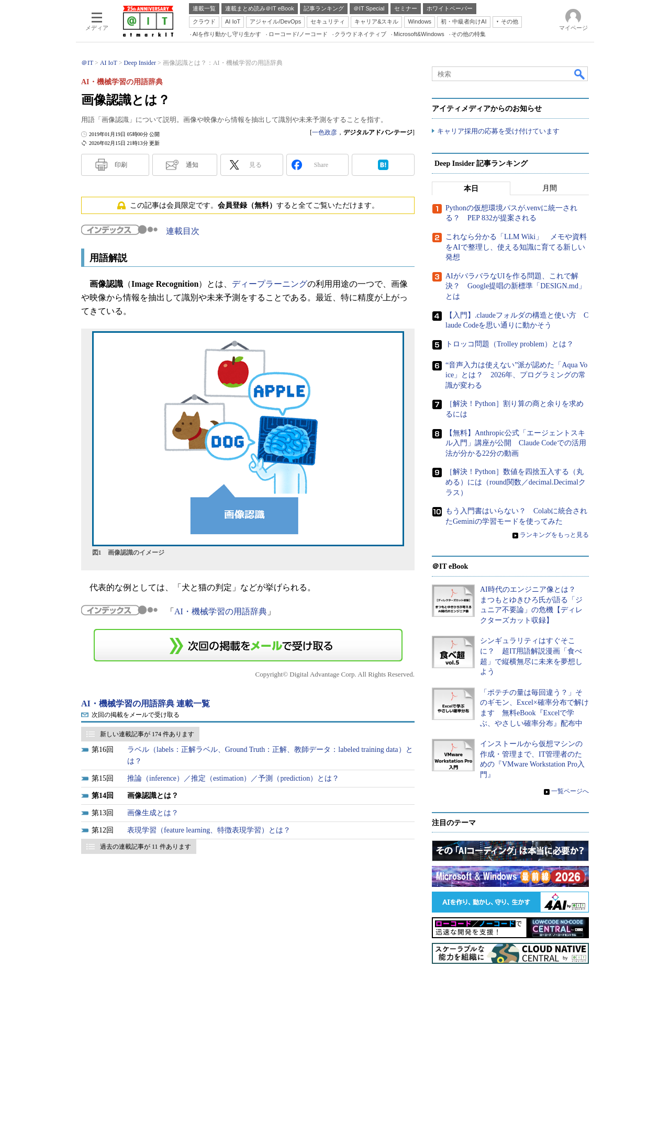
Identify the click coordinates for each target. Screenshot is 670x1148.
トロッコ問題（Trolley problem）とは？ (509, 344)
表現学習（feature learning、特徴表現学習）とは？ (209, 830)
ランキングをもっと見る (554, 534)
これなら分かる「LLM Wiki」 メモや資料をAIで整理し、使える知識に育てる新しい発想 (516, 247)
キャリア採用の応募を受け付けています (498, 131)
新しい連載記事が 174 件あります (147, 734)
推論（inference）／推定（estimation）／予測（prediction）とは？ (233, 778)
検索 (580, 73)
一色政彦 (324, 132)
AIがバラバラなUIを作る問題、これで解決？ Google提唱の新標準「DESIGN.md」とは (515, 286)
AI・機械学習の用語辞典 (220, 611)
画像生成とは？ (152, 813)
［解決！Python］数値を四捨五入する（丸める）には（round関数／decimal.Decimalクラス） (515, 482)
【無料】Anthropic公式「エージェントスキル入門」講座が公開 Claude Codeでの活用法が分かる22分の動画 (515, 443)
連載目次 (182, 231)
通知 (192, 164)
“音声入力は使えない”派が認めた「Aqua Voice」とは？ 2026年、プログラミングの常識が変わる (516, 375)
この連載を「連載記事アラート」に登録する (248, 645)
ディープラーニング (269, 283)
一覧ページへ (570, 791)
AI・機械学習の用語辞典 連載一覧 (145, 703)
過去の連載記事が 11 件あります (145, 846)
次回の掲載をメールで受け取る (136, 714)
